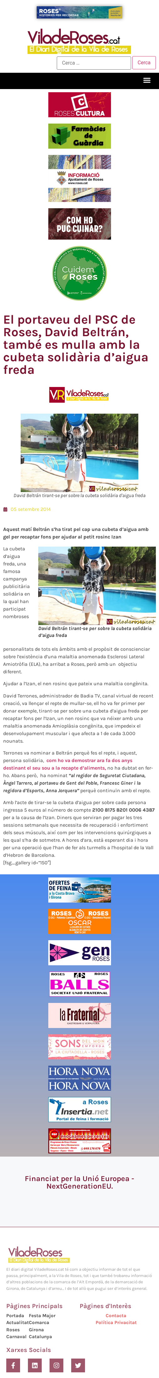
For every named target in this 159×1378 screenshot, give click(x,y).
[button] (147, 80)
